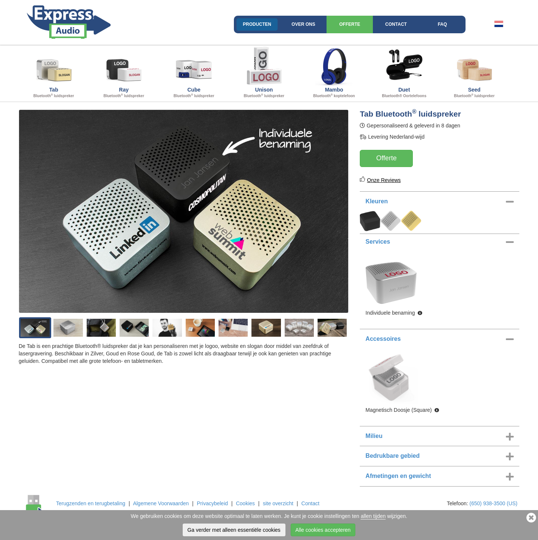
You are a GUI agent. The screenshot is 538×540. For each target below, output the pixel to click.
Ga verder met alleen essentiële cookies (234, 530)
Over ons (303, 24)
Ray (124, 72)
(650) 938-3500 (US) (493, 503)
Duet (404, 72)
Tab (54, 72)
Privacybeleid (212, 503)
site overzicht (278, 503)
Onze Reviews (384, 180)
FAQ (442, 24)
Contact (396, 24)
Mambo (334, 72)
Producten (257, 24)
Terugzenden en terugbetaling (90, 503)
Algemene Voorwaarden (161, 503)
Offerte (349, 24)
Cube (194, 72)
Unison (264, 72)
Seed (474, 72)
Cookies (245, 503)
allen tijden (373, 516)
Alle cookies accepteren (323, 530)
